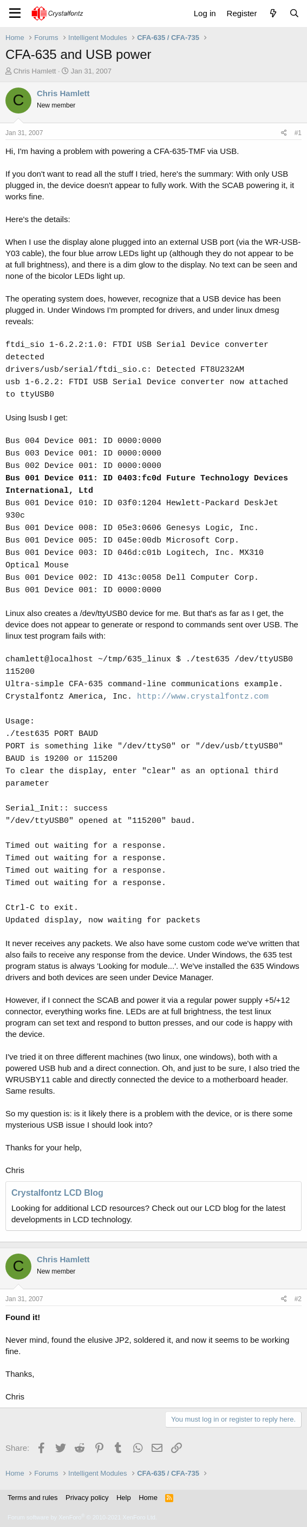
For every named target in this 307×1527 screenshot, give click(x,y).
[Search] (294, 13)
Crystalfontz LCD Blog (57, 1192)
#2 (298, 1299)
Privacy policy (87, 1497)
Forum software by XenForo (82, 1517)
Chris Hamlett (35, 71)
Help (123, 1497)
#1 (298, 133)
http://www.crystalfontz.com (203, 696)
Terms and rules (32, 1497)
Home (148, 1497)
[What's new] (272, 13)
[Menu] (15, 13)
